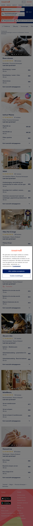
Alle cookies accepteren (16, 271)
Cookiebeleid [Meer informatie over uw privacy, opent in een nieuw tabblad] (17, 266)
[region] (16, 263)
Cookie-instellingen (16, 276)
